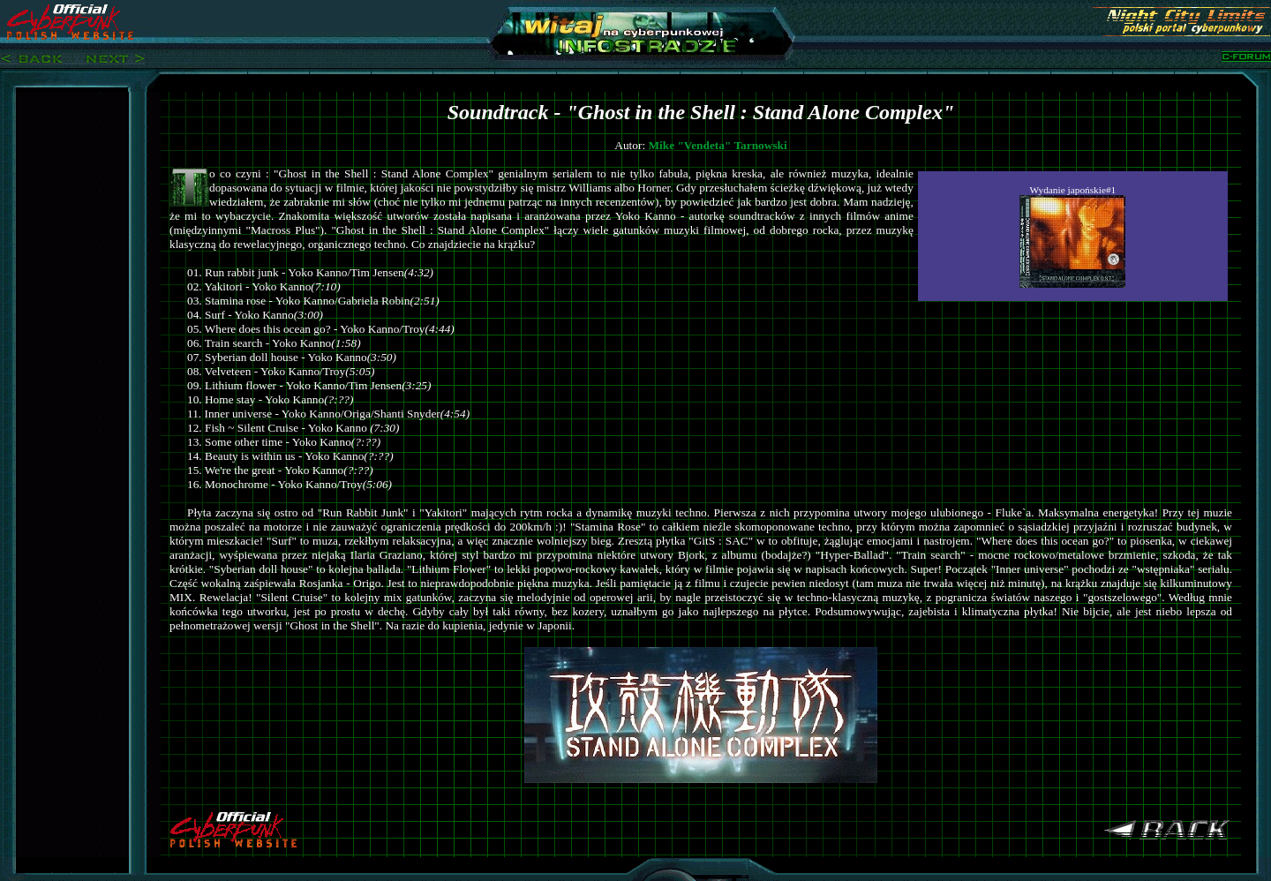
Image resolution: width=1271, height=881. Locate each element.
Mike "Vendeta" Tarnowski (717, 145)
